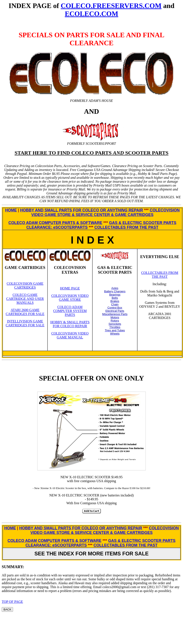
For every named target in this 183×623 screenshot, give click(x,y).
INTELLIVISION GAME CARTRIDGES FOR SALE (25, 323)
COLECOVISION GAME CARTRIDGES (25, 285)
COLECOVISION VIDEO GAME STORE (70, 297)
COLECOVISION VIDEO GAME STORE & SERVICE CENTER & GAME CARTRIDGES (105, 212)
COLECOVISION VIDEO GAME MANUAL (70, 335)
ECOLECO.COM (91, 14)
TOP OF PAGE (12, 601)
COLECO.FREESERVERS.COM (111, 6)
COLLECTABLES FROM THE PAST (126, 227)
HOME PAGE (70, 288)
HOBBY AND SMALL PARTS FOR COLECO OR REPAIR (81, 210)
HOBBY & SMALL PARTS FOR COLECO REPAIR (70, 324)
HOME (11, 210)
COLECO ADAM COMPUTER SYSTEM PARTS (70, 311)
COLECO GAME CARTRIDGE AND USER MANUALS (25, 298)
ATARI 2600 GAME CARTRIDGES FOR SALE (25, 312)
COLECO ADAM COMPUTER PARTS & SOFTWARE (55, 223)
